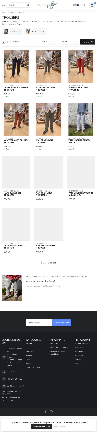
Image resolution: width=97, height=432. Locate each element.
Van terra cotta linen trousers (16, 141)
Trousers (21, 13)
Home (4, 13)
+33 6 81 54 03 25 (14, 379)
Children (29, 351)
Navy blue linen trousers (12, 194)
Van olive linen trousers (44, 141)
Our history (54, 343)
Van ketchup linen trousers (78, 88)
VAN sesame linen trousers (45, 246)
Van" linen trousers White (79, 141)
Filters (88, 42)
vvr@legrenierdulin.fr (15, 386)
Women (29, 343)
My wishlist (79, 355)
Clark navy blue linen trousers (16, 88)
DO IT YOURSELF (33, 367)
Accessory (30, 355)
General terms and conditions (57, 352)
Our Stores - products (59, 347)
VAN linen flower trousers (13, 246)
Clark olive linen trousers (45, 88)
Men (12, 13)
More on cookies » (60, 426)
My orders (79, 347)
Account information (83, 343)
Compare (78, 359)
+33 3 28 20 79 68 (14, 372)
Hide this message (42, 426)
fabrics (29, 363)
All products (79, 363)
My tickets (79, 351)
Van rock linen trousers (44, 194)
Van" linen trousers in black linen (80, 194)
